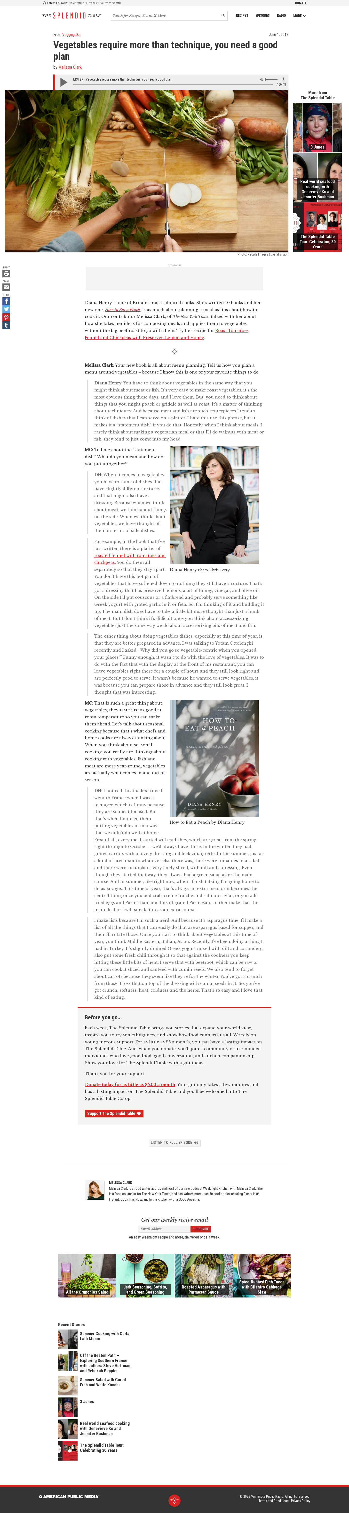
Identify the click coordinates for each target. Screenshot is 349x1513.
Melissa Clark (70, 67)
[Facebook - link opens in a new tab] (6, 301)
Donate (301, 3)
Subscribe (200, 1229)
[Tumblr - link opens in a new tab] (6, 325)
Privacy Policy (300, 1501)
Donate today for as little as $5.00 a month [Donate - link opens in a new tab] (130, 1084)
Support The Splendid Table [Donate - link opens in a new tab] (114, 1113)
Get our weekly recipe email (174, 1220)
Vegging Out (71, 34)
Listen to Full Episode (174, 1142)
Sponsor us (174, 265)
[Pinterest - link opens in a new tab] (6, 317)
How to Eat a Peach (122, 309)
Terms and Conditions (274, 1501)
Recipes (242, 15)
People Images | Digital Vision (268, 254)
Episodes (262, 15)
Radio (281, 15)
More (300, 16)
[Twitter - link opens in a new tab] (6, 309)
